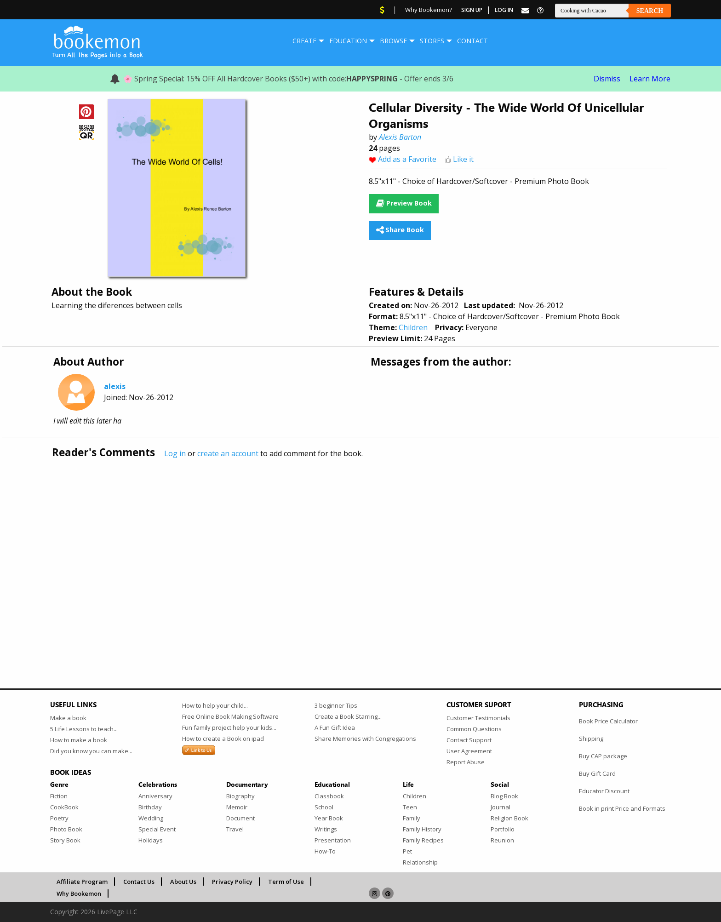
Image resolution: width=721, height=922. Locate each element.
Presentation (333, 840)
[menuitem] (304, 41)
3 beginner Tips (336, 705)
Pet (407, 851)
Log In (504, 10)
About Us (183, 881)
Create (304, 40)
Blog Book (504, 796)
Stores (432, 40)
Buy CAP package (603, 756)
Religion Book (509, 818)
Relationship (420, 862)
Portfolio (503, 829)
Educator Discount (604, 791)
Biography (240, 796)
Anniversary (155, 796)
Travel (235, 829)
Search (649, 10)
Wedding (150, 818)
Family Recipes (423, 840)
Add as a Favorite (407, 159)
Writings (326, 829)
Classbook (329, 796)
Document (240, 818)
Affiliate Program (82, 881)
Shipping (591, 738)
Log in (175, 453)
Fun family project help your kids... (229, 727)
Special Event (157, 829)
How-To (325, 851)
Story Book (65, 840)
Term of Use (286, 881)
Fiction (59, 796)
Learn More (649, 79)
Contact (472, 40)
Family (411, 818)
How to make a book (78, 740)
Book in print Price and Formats (622, 808)
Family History (422, 829)
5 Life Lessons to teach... (84, 729)
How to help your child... (215, 705)
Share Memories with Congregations (365, 738)
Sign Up (471, 10)
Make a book (68, 718)
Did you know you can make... (91, 751)
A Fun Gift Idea (335, 727)
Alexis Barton (400, 137)
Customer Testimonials (478, 718)
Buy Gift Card (597, 773)
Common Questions (474, 729)
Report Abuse (465, 762)
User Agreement (469, 751)
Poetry (59, 818)
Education (348, 40)
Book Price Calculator (608, 721)
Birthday (150, 807)
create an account (227, 453)
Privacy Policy (232, 881)
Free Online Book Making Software (230, 716)
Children (413, 327)
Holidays (150, 840)
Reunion (502, 840)
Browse (393, 40)
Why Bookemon (79, 893)
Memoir (236, 807)
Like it (463, 159)
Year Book (329, 818)
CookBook (64, 807)
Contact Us (138, 881)
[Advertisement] (326, 554)
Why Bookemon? (428, 10)
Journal (500, 807)
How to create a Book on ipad (223, 738)
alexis (115, 386)
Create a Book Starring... (348, 716)
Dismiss (607, 79)
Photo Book (66, 829)
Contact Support (469, 740)
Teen (410, 807)
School (324, 807)
